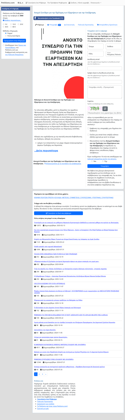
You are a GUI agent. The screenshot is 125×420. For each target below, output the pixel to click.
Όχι (105, 161)
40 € (6, 27)
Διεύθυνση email (93, 59)
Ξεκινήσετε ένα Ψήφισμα (36, 3)
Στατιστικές (69, 25)
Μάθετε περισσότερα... (12, 20)
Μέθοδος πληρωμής (10, 31)
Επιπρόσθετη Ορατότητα (107, 25)
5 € (6, 24)
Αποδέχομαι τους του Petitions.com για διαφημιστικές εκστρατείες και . (16, 50)
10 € (14, 24)
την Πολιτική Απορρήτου (14, 55)
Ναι (95, 161)
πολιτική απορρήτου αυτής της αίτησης (101, 159)
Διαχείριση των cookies (45, 404)
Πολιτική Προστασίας (86, 25)
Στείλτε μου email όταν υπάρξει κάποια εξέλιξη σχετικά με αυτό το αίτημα (104, 136)
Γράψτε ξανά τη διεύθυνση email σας (100, 73)
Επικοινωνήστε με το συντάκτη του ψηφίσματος (62, 164)
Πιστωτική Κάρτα (13, 36)
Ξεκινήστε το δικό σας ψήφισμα (58, 213)
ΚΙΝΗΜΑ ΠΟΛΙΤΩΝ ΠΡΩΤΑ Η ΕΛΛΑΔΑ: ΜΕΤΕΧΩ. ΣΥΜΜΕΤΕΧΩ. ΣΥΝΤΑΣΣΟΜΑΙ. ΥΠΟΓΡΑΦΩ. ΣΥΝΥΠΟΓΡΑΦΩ (73, 197)
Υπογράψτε (105, 166)
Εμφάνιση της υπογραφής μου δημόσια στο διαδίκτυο (105, 129)
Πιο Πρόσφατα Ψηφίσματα (57, 3)
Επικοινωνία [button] (95, 3)
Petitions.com (8, 2)
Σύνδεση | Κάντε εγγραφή (79, 3)
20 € (21, 24)
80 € (14, 27)
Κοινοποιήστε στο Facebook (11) (48, 18)
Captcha (90, 101)
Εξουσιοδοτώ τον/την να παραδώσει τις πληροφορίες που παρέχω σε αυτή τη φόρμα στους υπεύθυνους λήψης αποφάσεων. (105, 147)
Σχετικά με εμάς (43, 408)
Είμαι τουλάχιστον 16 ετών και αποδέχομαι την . (104, 157)
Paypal (9, 33)
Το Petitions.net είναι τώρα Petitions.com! (52, 406)
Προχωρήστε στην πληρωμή (14, 41)
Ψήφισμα (39, 25)
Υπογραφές (54, 25)
